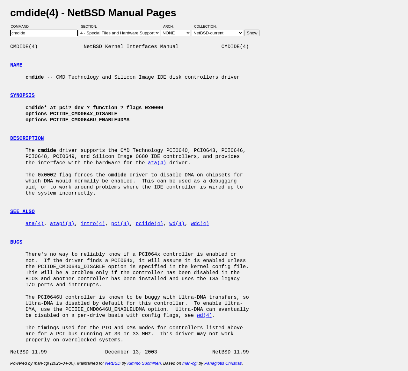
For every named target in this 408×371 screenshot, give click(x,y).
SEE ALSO (22, 211)
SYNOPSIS (22, 95)
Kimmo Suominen (144, 363)
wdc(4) (200, 223)
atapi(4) (62, 223)
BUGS (16, 242)
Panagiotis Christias (223, 363)
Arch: (171, 26)
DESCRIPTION (27, 138)
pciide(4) (149, 223)
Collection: (205, 26)
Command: (22, 26)
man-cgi (189, 363)
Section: (90, 26)
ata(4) (157, 163)
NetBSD (112, 363)
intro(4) (93, 223)
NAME (16, 65)
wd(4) (177, 223)
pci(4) (120, 223)
